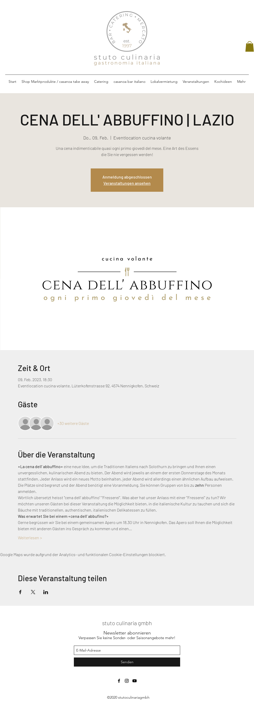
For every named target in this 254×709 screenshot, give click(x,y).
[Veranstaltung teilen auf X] (33, 592)
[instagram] (126, 680)
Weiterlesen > (30, 537)
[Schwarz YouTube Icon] (134, 680)
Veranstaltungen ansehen (127, 183)
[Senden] (127, 662)
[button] (249, 46)
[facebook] (119, 680)
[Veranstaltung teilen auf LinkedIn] (45, 592)
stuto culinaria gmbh (127, 622)
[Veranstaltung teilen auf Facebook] (20, 592)
